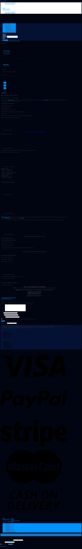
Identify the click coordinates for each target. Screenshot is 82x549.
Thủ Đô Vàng (9, 522)
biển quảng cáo (11, 100)
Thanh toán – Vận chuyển (7, 334)
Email (2, 316)
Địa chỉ (4, 7)
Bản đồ (4, 336)
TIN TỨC (4, 37)
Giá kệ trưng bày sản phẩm (10, 32)
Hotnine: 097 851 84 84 (4, 536)
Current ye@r (4, 324)
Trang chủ (4, 34)
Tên (2, 314)
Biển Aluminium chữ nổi (7, 342)
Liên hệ (4, 38)
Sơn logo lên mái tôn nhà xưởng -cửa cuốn (11, 81)
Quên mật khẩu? (3, 547)
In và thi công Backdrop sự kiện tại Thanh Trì (11, 86)
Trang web (3, 318)
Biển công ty (5, 343)
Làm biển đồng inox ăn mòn (6, 298)
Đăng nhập (10, 545)
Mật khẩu (2, 543)
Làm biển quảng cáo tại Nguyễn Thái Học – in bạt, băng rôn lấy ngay (15, 78)
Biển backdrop (5, 345)
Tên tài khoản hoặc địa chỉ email (6, 541)
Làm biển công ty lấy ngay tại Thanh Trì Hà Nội (11, 89)
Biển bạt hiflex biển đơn (7, 344)
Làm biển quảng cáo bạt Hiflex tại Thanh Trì (11, 83)
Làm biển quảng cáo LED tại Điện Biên (8, 297)
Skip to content (3, 0)
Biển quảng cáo (17, 40)
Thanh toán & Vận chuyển (7, 36)
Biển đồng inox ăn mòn (5, 217)
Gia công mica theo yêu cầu (8, 348)
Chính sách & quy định (6, 9)
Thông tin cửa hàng (6, 10)
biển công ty (46, 100)
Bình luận (3, 312)
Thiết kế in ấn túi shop (7, 347)
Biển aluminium (8, 40)
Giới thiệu (4, 35)
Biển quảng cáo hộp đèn (7, 346)
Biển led (12, 40)
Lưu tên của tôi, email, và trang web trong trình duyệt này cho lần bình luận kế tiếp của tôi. (19, 320)
